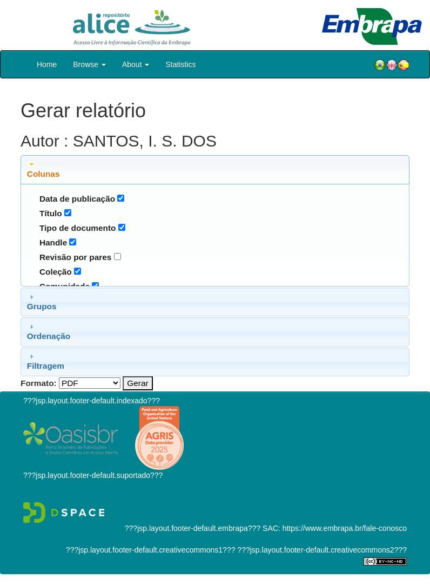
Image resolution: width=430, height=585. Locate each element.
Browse (89, 64)
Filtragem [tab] (45, 361)
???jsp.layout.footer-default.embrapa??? (192, 528)
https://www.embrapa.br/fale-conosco (345, 528)
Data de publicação (77, 198)
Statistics (180, 64)
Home (47, 64)
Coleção (55, 271)
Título (50, 213)
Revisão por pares (75, 257)
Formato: (39, 383)
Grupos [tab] (42, 301)
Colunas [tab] (43, 169)
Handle (53, 242)
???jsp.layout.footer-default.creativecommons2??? (321, 550)
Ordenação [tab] (48, 331)
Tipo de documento (77, 227)
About (135, 64)
